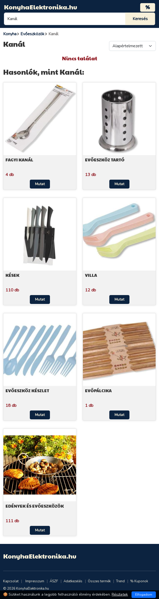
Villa (91, 275)
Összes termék (99, 581)
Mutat (40, 183)
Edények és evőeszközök (34, 506)
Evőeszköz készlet (27, 390)
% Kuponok (139, 581)
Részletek (120, 594)
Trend (120, 581)
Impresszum (34, 581)
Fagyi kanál (19, 160)
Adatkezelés (73, 581)
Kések (12, 275)
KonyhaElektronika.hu (40, 6)
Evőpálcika (98, 390)
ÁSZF (54, 581)
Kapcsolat (11, 581)
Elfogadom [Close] (143, 594)
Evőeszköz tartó (104, 160)
